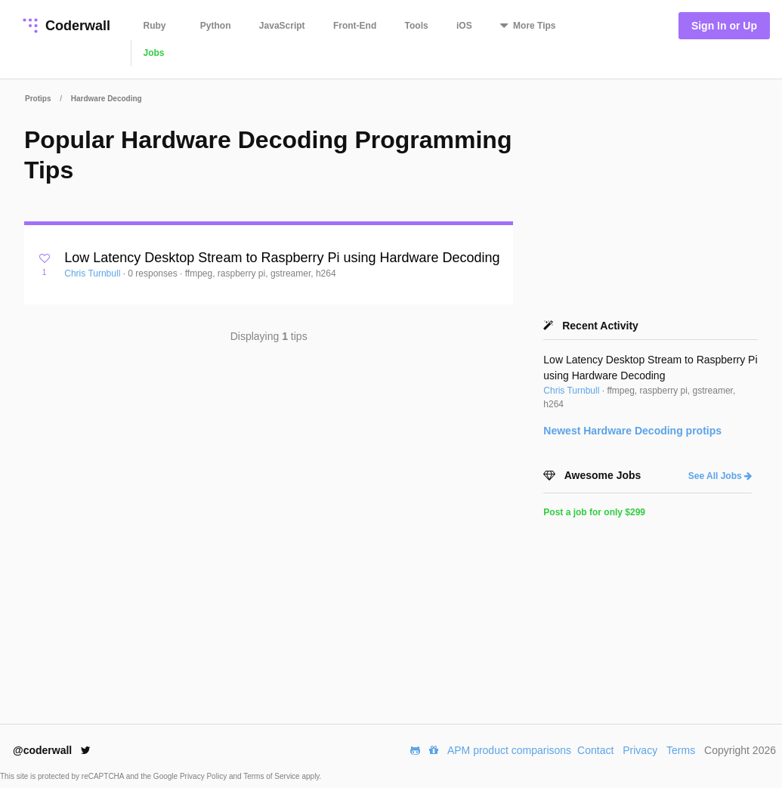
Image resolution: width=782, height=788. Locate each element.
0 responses (154, 273)
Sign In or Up (724, 26)
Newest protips (632, 431)
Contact (595, 750)
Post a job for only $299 (594, 512)
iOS (464, 25)
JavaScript (282, 25)
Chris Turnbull (93, 273)
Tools (416, 25)
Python (215, 25)
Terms (680, 750)
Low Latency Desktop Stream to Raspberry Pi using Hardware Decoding (281, 257)
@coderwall (52, 750)
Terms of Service (272, 776)
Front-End (354, 25)
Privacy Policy (204, 776)
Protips (38, 98)
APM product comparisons (509, 750)
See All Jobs (720, 476)
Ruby (155, 25)
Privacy (640, 750)
